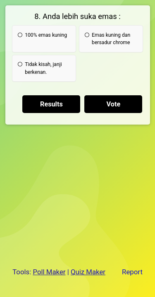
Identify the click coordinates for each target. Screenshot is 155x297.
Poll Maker (49, 272)
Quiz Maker (88, 272)
